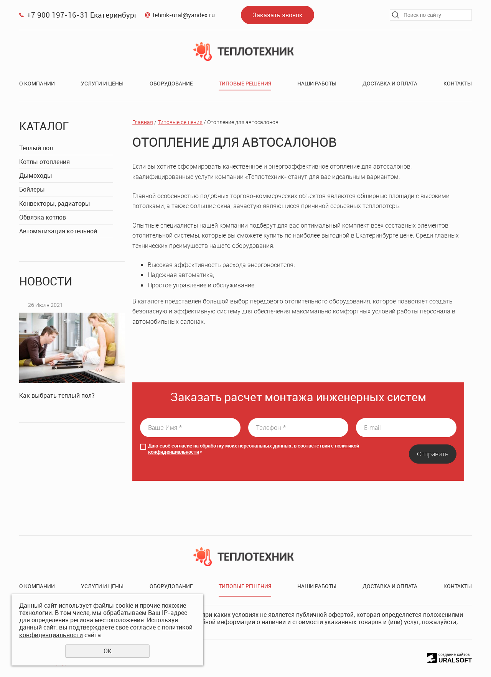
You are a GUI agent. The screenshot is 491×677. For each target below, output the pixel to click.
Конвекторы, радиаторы (54, 203)
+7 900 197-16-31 (57, 15)
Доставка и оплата (389, 83)
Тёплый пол (36, 148)
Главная (142, 122)
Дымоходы (35, 175)
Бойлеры (32, 189)
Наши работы (316, 83)
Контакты (457, 83)
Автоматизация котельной (58, 231)
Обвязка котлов (42, 217)
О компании (37, 83)
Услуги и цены (102, 83)
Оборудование (171, 83)
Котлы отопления (44, 161)
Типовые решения (245, 83)
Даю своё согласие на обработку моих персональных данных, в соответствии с (253, 449)
